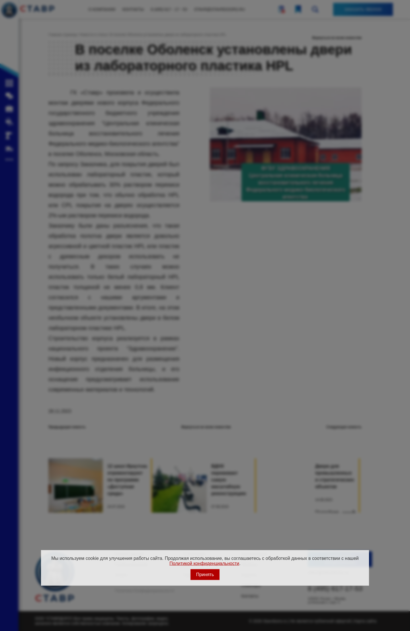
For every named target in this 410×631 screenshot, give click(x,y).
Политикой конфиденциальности (204, 563)
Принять (205, 574)
